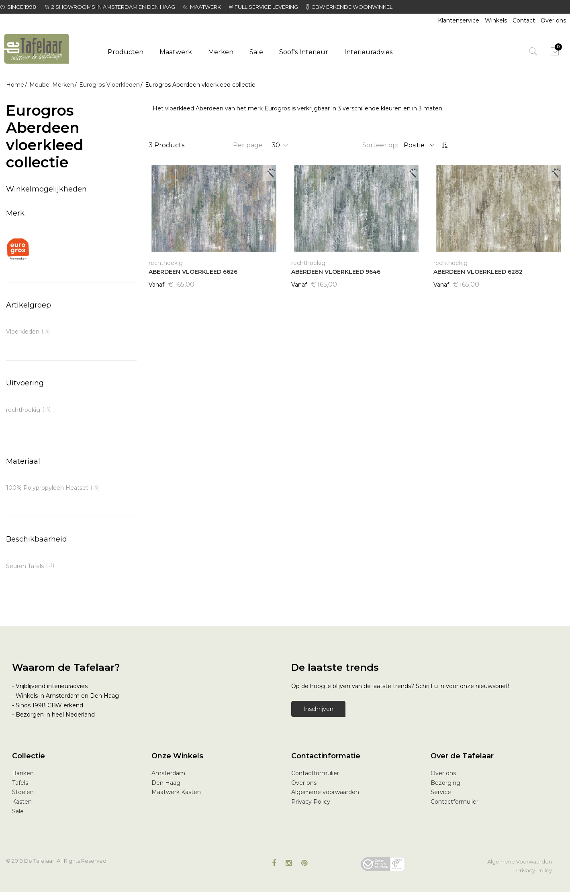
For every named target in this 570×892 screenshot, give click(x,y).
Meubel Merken (51, 84)
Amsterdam (168, 773)
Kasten (22, 801)
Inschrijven (318, 709)
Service (441, 792)
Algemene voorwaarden (325, 792)
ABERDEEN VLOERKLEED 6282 (478, 271)
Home (15, 84)
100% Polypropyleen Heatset (47, 487)
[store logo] (46, 49)
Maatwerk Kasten (176, 792)
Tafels (20, 782)
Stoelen (23, 792)
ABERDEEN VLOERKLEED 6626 (193, 271)
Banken (23, 773)
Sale (18, 811)
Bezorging (445, 782)
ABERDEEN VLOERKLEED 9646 (335, 271)
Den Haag (165, 782)
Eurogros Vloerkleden (109, 84)
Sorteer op (379, 145)
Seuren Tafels (25, 566)
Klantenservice (458, 20)
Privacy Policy (310, 801)
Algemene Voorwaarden (519, 861)
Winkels (496, 20)
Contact (524, 20)
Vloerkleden (22, 331)
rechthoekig (23, 409)
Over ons (553, 20)
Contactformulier (315, 773)
